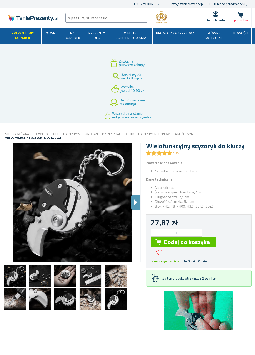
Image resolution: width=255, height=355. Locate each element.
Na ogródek (72, 35)
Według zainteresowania (131, 35)
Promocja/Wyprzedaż (175, 33)
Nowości (240, 33)
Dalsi (135, 202)
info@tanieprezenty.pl (187, 4)
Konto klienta (215, 20)
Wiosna (51, 33)
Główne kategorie (214, 35)
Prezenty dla (96, 35)
